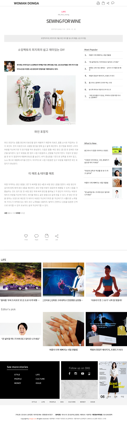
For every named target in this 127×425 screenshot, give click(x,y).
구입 (122, 396)
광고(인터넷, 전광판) (73, 415)
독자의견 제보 (37, 415)
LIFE (63, 12)
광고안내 (23, 415)
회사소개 (64, 415)
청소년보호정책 (107, 415)
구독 (115, 396)
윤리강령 (29, 415)
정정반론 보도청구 (47, 415)
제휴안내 (82, 415)
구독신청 (17, 415)
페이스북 (69, 373)
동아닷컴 (58, 415)
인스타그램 (76, 373)
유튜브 (82, 373)
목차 (109, 396)
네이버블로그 (89, 373)
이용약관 (88, 415)
